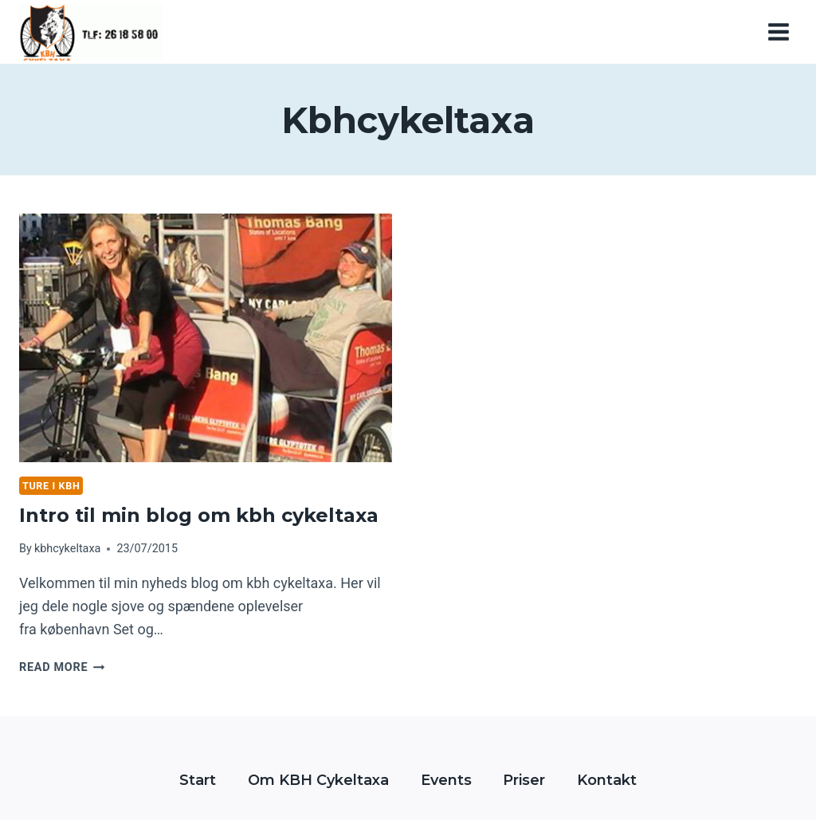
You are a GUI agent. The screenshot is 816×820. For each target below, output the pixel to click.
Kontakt (607, 780)
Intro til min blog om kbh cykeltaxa (199, 515)
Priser (524, 780)
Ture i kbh (51, 486)
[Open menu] (778, 31)
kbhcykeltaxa (67, 548)
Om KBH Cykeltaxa (318, 780)
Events (446, 780)
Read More (62, 667)
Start (197, 780)
